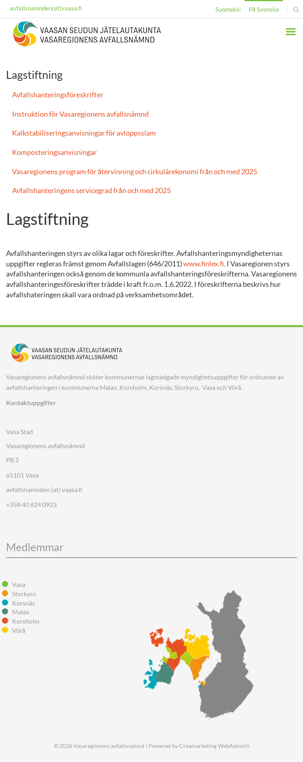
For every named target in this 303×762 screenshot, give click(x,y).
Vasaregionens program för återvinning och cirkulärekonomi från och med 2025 (134, 171)
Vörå (18, 630)
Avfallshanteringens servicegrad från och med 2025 (91, 190)
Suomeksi (228, 9)
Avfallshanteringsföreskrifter (57, 94)
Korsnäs (23, 603)
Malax (20, 612)
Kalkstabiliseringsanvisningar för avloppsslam (84, 132)
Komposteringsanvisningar (54, 152)
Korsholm (25, 621)
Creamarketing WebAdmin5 (214, 745)
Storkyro (24, 593)
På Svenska (264, 9)
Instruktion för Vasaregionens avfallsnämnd (80, 113)
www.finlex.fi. (204, 263)
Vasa (18, 584)
